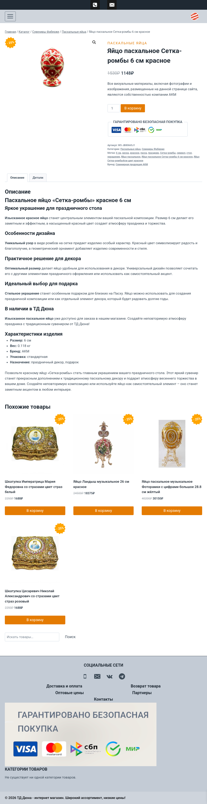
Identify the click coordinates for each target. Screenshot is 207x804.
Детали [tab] (38, 177)
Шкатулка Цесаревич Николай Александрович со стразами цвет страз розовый (32, 596)
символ (181, 153)
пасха (143, 153)
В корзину (132, 108)
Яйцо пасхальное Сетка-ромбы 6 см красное (167, 156)
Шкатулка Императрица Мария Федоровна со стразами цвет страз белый (33, 486)
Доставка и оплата (64, 686)
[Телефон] (85, 676)
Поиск (70, 637)
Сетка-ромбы (168, 153)
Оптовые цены (69, 692)
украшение (114, 156)
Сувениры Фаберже (153, 149)
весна (125, 153)
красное (134, 153)
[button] (94, 42)
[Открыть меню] (10, 16)
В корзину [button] (34, 510)
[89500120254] (95, 5)
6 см (118, 153)
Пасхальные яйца (127, 43)
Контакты (103, 699)
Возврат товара (146, 686)
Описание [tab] (17, 177)
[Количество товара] (114, 108)
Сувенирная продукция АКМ (132, 164)
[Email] (97, 676)
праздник (153, 153)
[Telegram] (122, 676)
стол (189, 153)
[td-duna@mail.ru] (112, 5)
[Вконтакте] (110, 676)
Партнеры (142, 692)
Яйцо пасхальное (130, 156)
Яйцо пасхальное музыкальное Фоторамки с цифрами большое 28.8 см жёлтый (171, 486)
